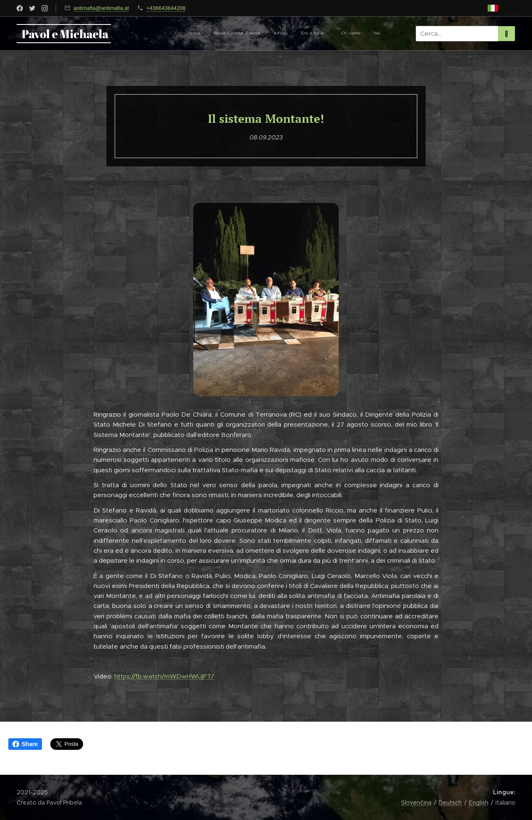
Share (25, 744)
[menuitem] (277, 33)
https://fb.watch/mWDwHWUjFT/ (164, 676)
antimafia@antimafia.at (101, 8)
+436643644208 (165, 8)
